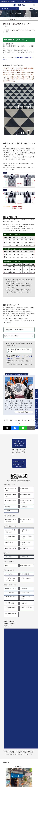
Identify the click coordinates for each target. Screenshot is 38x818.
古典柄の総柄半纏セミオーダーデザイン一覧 (18, 350)
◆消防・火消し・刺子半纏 (26, 501)
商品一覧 (5, 8)
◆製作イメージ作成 (26, 607)
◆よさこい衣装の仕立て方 (10, 608)
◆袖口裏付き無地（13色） (25, 543)
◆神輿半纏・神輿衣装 (10, 495)
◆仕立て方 (23, 603)
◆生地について (24, 592)
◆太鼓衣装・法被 (25, 494)
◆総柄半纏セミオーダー (26, 531)
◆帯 (6, 565)
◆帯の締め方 (9, 574)
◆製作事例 (8, 557)
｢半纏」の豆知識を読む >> (23, 412)
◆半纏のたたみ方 (25, 578)
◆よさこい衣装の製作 (26, 520)
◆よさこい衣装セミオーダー (10, 537)
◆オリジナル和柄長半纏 (26, 537)
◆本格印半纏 (24, 488)
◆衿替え (7, 506)
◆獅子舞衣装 (24, 506)
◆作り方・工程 (9, 603)
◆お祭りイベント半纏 (10, 489)
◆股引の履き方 (24, 574)
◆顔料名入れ (9, 542)
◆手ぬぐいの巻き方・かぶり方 (10, 579)
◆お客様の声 (24, 557)
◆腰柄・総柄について (10, 598)
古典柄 (8, 19)
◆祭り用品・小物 (25, 565)
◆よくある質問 (9, 592)
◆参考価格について (10, 588)
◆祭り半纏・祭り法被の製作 (10, 520)
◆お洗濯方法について (10, 614)
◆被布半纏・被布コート (10, 501)
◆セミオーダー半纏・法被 (10, 531)
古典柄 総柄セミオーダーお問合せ (14, 329)
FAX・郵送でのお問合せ (11, 336)
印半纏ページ (19, 356)
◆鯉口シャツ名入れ (10, 548)
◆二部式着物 (24, 548)
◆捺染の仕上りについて (26, 598)
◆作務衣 (7, 510)
